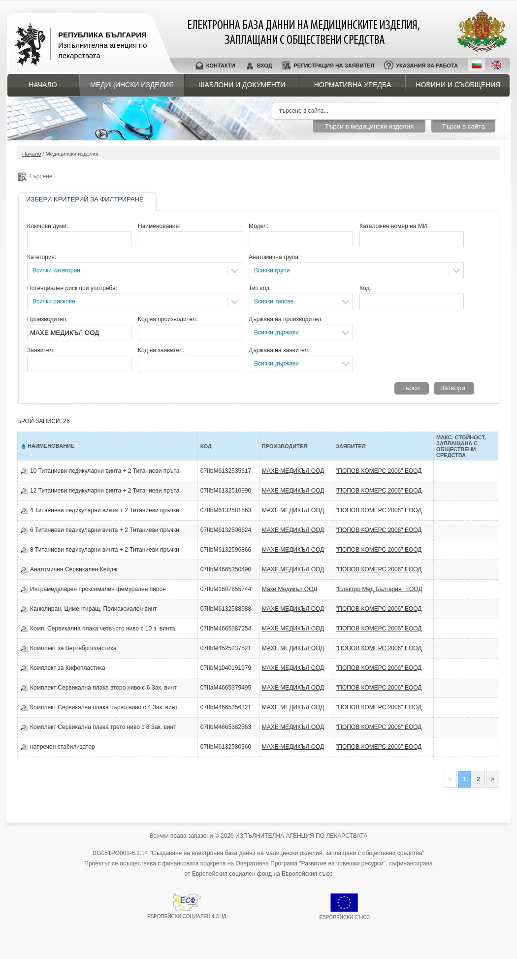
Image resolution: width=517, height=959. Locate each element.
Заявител (350, 446)
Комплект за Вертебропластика (73, 648)
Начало (43, 85)
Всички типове (274, 301)
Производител (284, 446)
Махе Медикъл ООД (290, 589)
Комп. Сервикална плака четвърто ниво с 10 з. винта (102, 628)
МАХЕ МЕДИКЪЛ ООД (293, 470)
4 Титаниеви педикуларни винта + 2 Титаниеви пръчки (104, 510)
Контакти (220, 65)
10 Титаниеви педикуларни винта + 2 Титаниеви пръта (104, 470)
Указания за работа (427, 65)
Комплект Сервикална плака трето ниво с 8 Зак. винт (103, 727)
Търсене (40, 176)
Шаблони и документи (242, 85)
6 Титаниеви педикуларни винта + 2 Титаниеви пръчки (104, 530)
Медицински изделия (132, 85)
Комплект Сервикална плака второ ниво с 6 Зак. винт (103, 687)
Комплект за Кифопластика (67, 667)
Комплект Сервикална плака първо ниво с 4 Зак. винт (104, 707)
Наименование (51, 446)
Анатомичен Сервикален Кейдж (73, 569)
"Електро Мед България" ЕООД (379, 589)
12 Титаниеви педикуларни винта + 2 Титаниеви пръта (104, 490)
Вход (264, 65)
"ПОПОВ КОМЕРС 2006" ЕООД (378, 470)
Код (206, 446)
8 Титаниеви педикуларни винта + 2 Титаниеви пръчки (104, 549)
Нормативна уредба (352, 85)
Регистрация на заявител (333, 65)
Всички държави (276, 332)
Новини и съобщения (458, 85)
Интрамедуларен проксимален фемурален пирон (98, 589)
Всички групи (272, 270)
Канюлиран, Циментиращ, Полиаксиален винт (93, 608)
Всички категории (56, 270)
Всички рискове (53, 301)
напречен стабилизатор (62, 746)
